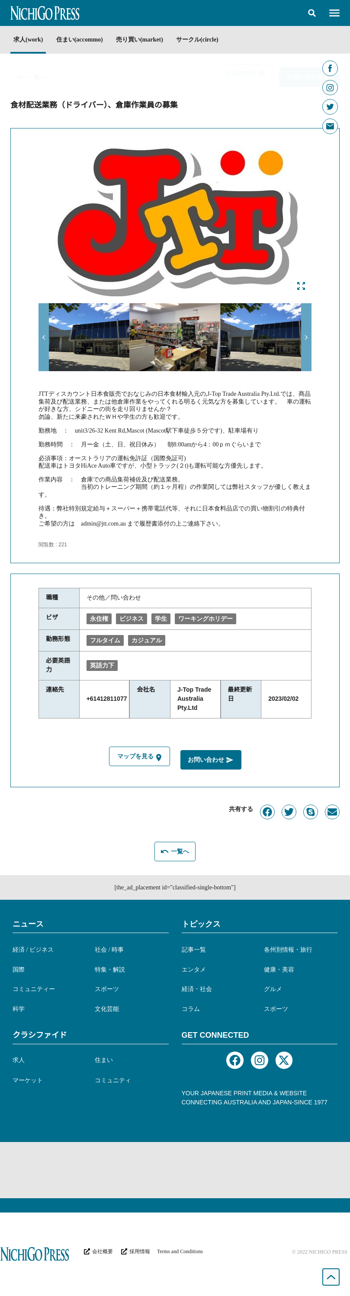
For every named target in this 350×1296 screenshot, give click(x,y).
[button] (312, 13)
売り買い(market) (146, 39)
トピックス (201, 922)
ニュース (28, 922)
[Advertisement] (175, 1168)
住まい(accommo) (82, 39)
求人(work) (28, 39)
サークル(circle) (207, 39)
